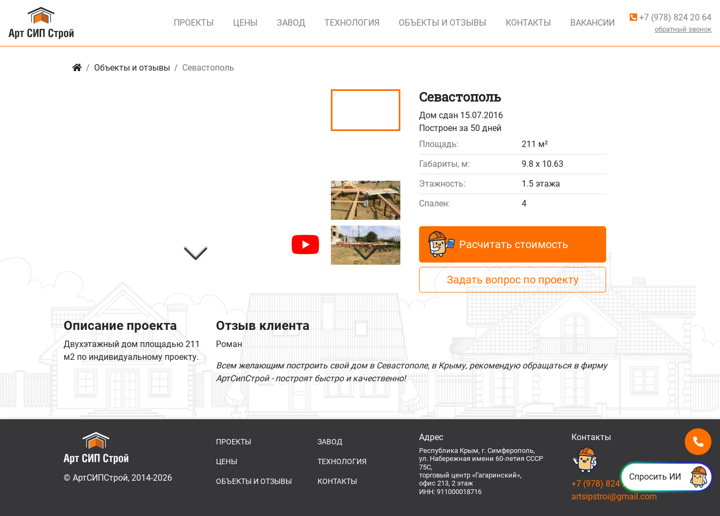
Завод (291, 23)
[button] (195, 254)
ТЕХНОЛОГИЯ (342, 461)
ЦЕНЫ (226, 461)
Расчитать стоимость (498, 244)
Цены (245, 23)
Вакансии (592, 23)
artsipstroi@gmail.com (614, 496)
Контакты (528, 23)
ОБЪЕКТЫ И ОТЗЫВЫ (254, 481)
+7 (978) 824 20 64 (670, 17)
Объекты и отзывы (132, 68)
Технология (352, 23)
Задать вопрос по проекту (512, 279)
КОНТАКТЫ (337, 481)
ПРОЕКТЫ (233, 441)
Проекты (194, 23)
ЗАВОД (330, 441)
